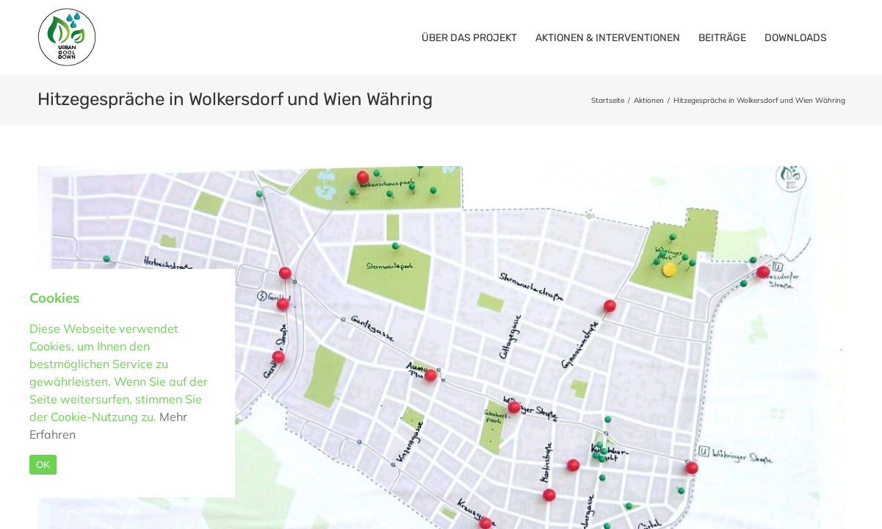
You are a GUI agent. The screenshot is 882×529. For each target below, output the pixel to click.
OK (43, 464)
